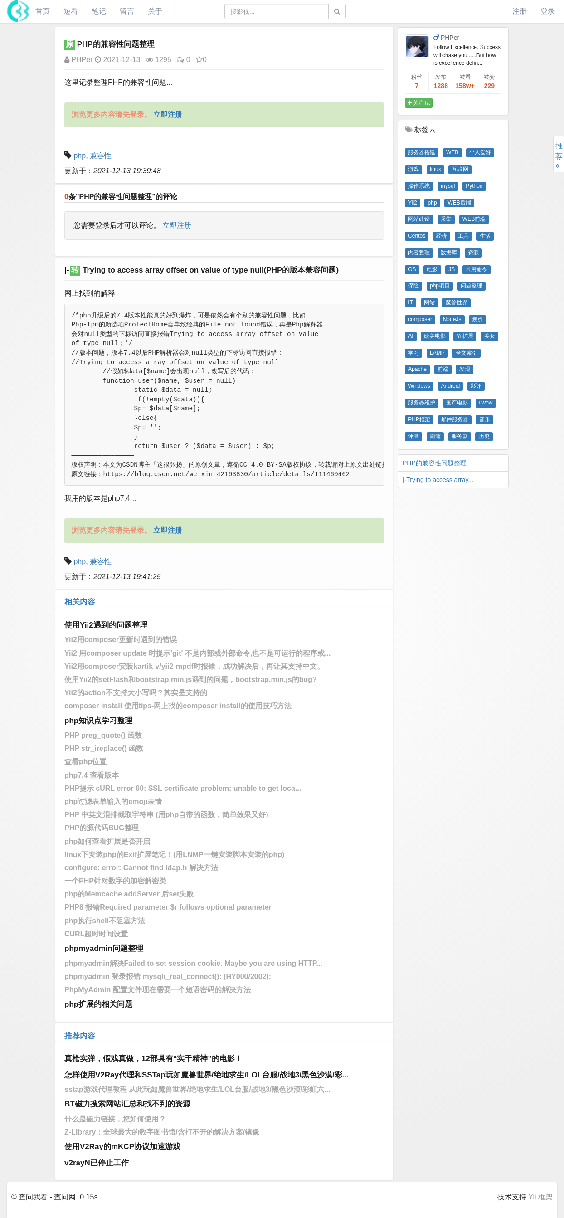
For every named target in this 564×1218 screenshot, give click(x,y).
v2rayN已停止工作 (96, 1163)
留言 (127, 11)
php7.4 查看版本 (91, 775)
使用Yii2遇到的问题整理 (105, 625)
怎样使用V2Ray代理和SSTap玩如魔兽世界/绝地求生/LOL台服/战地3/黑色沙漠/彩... (206, 1075)
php (79, 156)
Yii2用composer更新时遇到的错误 (120, 639)
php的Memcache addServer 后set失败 (129, 894)
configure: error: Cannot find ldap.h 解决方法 (141, 868)
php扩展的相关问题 (98, 1004)
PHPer (78, 59)
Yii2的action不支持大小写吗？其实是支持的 (135, 693)
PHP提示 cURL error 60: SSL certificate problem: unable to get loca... (182, 788)
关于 (155, 11)
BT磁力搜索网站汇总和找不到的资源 (127, 1104)
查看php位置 (85, 761)
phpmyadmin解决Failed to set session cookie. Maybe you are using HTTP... (193, 963)
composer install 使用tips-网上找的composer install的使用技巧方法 (178, 706)
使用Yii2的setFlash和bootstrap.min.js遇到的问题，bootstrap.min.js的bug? (190, 679)
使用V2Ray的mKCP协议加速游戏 (122, 1146)
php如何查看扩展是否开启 (107, 841)
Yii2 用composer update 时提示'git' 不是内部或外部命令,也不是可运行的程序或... (197, 653)
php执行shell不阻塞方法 (104, 921)
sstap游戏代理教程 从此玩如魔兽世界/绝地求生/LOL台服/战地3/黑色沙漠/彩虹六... (197, 1089)
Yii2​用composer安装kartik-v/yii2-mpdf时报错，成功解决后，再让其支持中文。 (194, 666)
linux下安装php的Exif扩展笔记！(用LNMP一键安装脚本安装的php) (174, 854)
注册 (519, 11)
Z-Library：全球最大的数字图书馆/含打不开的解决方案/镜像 (161, 1132)
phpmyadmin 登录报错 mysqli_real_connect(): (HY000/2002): (167, 976)
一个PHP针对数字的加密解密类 (115, 881)
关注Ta (419, 103)
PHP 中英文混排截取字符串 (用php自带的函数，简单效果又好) (166, 814)
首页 (42, 11)
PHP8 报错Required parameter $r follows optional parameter (168, 907)
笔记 (99, 11)
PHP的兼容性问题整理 (435, 463)
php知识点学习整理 (98, 720)
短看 (70, 11)
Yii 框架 (540, 1197)
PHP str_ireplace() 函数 (103, 748)
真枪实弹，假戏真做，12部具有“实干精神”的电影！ (153, 1058)
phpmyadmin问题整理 (103, 948)
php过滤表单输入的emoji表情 (113, 801)
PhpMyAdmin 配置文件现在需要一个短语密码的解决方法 (157, 990)
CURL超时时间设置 (96, 934)
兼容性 (101, 156)
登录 (547, 11)
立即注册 (176, 225)
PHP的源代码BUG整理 (101, 828)
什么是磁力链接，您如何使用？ (115, 1119)
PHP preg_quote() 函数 (103, 735)
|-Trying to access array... (438, 479)
